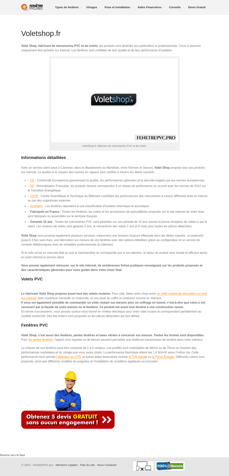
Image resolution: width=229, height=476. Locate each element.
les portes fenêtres (40, 339)
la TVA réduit (137, 356)
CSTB (34, 196)
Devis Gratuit (196, 7)
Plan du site (87, 464)
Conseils (175, 7)
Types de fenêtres (67, 7)
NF (32, 186)
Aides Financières (149, 7)
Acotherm (36, 206)
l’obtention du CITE (68, 356)
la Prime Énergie (163, 356)
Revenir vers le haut (12, 455)
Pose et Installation (117, 7)
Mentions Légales (67, 464)
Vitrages (91, 7)
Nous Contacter (107, 464)
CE (32, 180)
